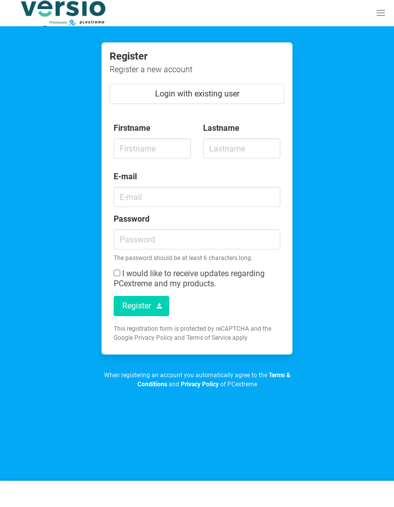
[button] (381, 13)
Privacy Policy (200, 384)
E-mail (125, 176)
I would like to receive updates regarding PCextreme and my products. (189, 278)
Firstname (132, 128)
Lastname (221, 128)
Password (132, 219)
